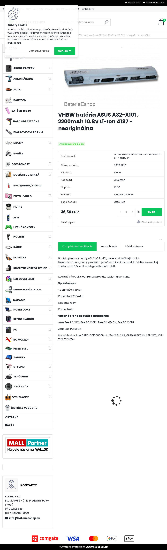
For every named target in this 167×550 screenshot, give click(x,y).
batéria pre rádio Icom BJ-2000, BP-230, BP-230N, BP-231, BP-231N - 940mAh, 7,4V (75, 398)
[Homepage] (3, 9)
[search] (106, 23)
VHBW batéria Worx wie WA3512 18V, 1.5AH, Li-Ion (146, 398)
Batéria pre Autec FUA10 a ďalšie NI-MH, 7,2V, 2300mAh (110, 398)
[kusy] (126, 212)
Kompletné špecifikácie (77, 246)
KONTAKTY (88, 9)
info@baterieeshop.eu (24, 518)
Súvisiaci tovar (134, 246)
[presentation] (60, 395)
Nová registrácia (155, 2)
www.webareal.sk (97, 547)
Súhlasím (64, 51)
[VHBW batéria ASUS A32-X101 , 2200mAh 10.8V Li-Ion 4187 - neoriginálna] (111, 76)
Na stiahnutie (108, 246)
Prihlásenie (134, 2)
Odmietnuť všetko (39, 50)
